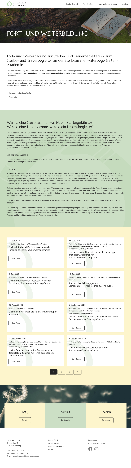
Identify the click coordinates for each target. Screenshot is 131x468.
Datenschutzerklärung (96, 443)
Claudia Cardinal (54, 440)
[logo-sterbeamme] (16, 4)
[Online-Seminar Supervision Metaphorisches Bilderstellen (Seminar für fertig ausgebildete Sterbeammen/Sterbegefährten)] (35, 350)
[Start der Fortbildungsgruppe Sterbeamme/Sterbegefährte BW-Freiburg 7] (95, 285)
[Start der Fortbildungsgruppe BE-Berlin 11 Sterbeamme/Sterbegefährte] (95, 350)
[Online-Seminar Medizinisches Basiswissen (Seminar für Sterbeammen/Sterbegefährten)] (95, 317)
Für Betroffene (53, 443)
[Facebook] (90, 449)
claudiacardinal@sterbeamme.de (26, 456)
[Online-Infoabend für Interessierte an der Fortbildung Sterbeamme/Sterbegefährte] (35, 252)
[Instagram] (96, 449)
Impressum (92, 440)
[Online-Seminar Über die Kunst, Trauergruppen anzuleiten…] (35, 317)
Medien (50, 449)
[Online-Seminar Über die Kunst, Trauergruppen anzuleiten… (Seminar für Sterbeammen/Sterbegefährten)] (95, 252)
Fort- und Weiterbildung (57, 446)
